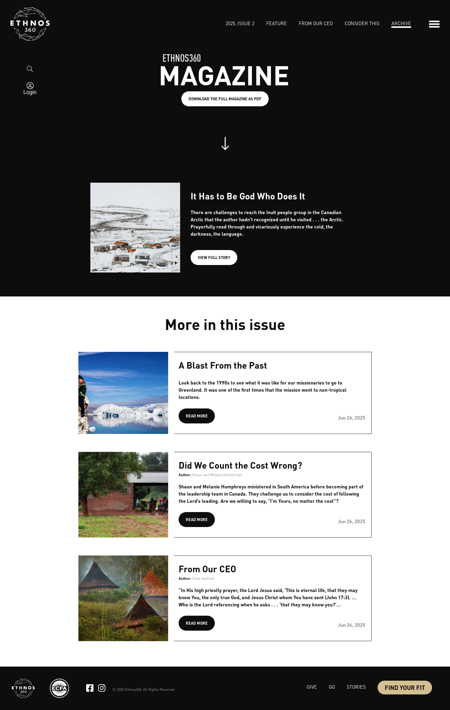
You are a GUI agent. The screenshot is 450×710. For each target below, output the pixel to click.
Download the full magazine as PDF (225, 98)
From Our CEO (207, 568)
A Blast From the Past (223, 365)
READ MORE (197, 415)
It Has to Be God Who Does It (248, 196)
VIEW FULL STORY (214, 257)
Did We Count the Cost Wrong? (240, 465)
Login (30, 92)
